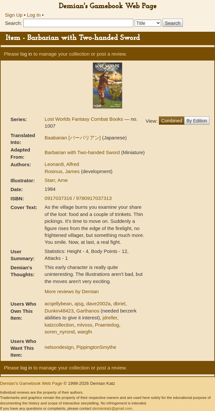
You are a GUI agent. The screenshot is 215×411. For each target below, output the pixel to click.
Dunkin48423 (59, 310)
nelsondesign (59, 347)
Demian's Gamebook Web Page (108, 6)
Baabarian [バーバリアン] (73, 137)
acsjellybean (58, 303)
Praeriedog (107, 325)
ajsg (79, 303)
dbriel (119, 303)
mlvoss (84, 325)
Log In (34, 15)
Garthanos (87, 310)
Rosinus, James (63, 171)
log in (26, 54)
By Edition (196, 120)
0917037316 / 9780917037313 (78, 198)
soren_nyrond (60, 331)
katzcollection (59, 325)
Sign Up (13, 15)
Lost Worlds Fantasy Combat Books (84, 119)
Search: (13, 23)
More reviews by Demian (72, 291)
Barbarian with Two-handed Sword (83, 152)
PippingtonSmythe (96, 347)
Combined (171, 120)
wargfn (84, 331)
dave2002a (98, 303)
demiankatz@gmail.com (112, 408)
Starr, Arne (56, 180)
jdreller (110, 317)
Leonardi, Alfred (62, 164)
